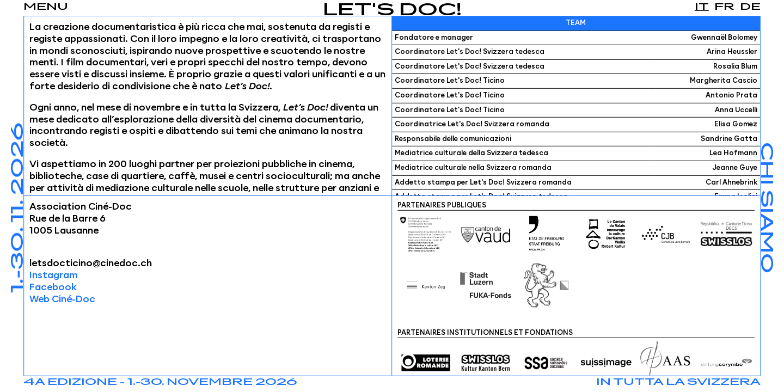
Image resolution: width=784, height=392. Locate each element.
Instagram (53, 275)
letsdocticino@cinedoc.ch (90, 263)
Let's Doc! (392, 10)
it (702, 7)
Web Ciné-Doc (62, 299)
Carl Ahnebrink (731, 182)
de (750, 7)
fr (724, 7)
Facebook (53, 287)
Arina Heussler (732, 52)
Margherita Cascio (723, 80)
